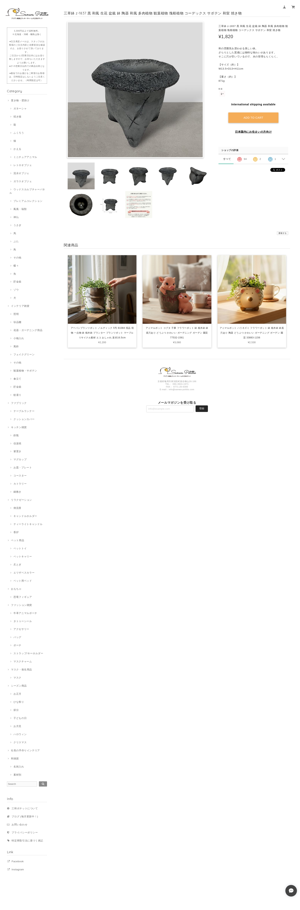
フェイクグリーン (23, 354)
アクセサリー (21, 629)
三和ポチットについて (25, 808)
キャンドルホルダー (25, 516)
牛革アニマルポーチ (25, 613)
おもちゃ (16, 588)
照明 (16, 314)
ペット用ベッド (22, 580)
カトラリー (20, 483)
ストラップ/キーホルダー (28, 653)
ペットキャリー (22, 556)
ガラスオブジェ (22, 181)
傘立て (17, 378)
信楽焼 (17, 443)
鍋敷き (17, 491)
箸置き (17, 451)
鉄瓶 (16, 435)
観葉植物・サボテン (25, 370)
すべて (227, 159)
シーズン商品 (19, 685)
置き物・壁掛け (20, 100)
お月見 (17, 726)
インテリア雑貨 (20, 305)
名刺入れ (18, 766)
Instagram (18, 869)
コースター (20, 475)
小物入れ (18, 338)
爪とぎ (17, 564)
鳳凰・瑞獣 (20, 209)
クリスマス (20, 742)
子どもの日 (20, 718)
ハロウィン (20, 734)
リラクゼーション (21, 499)
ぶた (16, 241)
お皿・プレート (22, 467)
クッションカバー (23, 419)
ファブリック (19, 403)
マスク (17, 677)
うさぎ (17, 225)
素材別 (17, 774)
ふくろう (18, 132)
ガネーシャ (20, 108)
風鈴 (16, 346)
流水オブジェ (21, 173)
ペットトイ (20, 548)
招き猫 (17, 116)
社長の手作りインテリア (25, 750)
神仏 (16, 217)
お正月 (17, 693)
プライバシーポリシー (25, 832)
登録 (201, 409)
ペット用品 (17, 540)
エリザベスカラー (23, 572)
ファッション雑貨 (21, 605)
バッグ (17, 637)
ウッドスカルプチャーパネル (27, 191)
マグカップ (20, 459)
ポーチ (17, 645)
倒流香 (17, 508)
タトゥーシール (22, 621)
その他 (17, 257)
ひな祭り (18, 701)
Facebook (18, 861)
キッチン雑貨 (19, 427)
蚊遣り (17, 394)
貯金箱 (17, 281)
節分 (16, 710)
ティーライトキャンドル (27, 524)
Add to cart (253, 117)
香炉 (16, 532)
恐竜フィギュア (22, 596)
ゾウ (16, 289)
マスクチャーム (22, 661)
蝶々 (16, 265)
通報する (282, 233)
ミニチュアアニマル (25, 157)
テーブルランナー (23, 411)
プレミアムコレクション (27, 201)
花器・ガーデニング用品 (27, 330)
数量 (220, 89)
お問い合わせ (19, 824)
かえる (17, 149)
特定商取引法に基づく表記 (27, 840)
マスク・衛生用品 (21, 669)
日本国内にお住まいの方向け (253, 131)
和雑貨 (15, 758)
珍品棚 (17, 322)
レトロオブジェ (22, 165)
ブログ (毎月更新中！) (25, 816)
